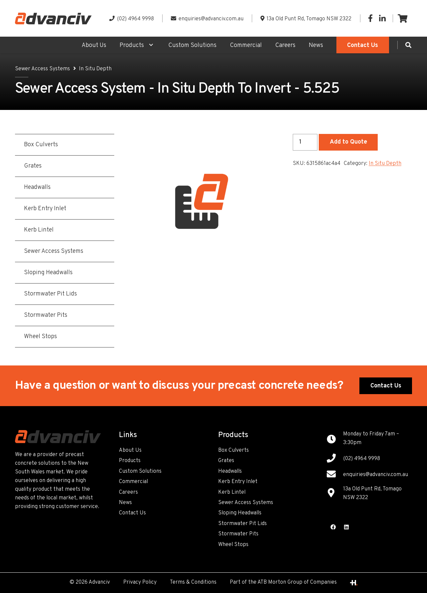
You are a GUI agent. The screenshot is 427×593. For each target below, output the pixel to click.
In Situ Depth (95, 69)
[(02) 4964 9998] (334, 459)
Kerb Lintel (231, 492)
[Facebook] (370, 18)
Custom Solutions (140, 471)
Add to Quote (348, 142)
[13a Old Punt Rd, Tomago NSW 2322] (334, 493)
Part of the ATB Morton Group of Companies (283, 582)
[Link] (53, 18)
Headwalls (230, 471)
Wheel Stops (233, 544)
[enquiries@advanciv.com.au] (334, 475)
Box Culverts (233, 450)
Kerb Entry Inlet (237, 481)
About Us (130, 450)
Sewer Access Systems (42, 69)
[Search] (408, 45)
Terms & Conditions (193, 582)
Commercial (133, 481)
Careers (128, 492)
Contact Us (132, 513)
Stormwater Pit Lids (242, 523)
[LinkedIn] (382, 18)
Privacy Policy (140, 582)
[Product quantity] (305, 142)
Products (130, 460)
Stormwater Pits (238, 534)
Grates (226, 460)
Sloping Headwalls (239, 513)
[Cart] (402, 18)
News (125, 502)
